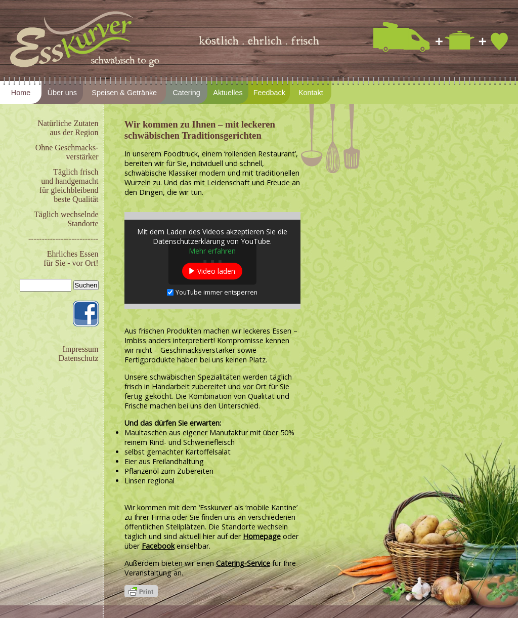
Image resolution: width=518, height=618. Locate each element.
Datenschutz (78, 358)
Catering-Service (243, 563)
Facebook (158, 546)
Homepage (262, 536)
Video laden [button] (216, 271)
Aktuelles (227, 93)
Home (20, 93)
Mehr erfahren (212, 251)
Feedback (269, 93)
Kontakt (310, 93)
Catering (186, 93)
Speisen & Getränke (124, 93)
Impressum (80, 349)
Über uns (62, 93)
